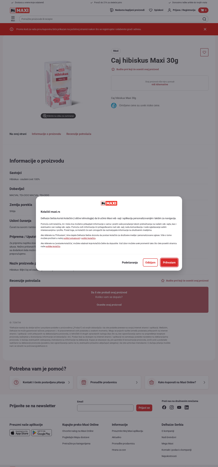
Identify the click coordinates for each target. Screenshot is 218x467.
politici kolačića (88, 238)
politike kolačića (53, 246)
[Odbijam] (150, 262)
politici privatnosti (72, 238)
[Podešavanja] (130, 262)
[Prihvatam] (169, 262)
